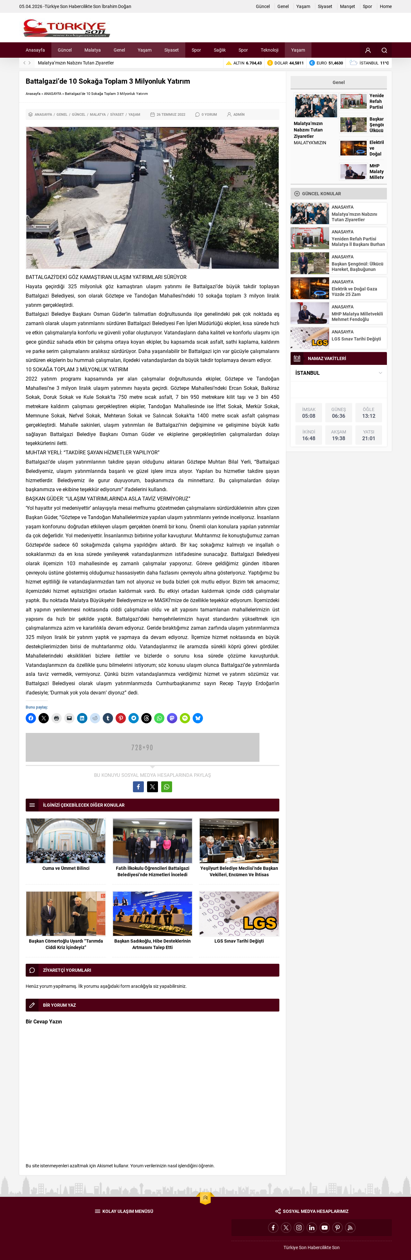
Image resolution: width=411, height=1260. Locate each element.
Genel (62, 114)
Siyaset (117, 114)
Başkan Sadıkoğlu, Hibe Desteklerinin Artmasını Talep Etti (152, 944)
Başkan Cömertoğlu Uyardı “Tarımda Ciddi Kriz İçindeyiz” (66, 944)
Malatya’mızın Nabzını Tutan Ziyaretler (76, 63)
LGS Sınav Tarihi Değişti (239, 941)
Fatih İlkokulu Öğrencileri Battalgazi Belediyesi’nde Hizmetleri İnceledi (152, 871)
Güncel (78, 114)
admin (239, 114)
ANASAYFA (52, 93)
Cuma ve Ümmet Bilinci (66, 868)
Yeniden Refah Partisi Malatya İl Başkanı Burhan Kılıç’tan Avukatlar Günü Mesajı (358, 247)
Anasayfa (33, 93)
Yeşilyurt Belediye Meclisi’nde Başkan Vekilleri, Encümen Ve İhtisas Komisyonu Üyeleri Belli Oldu (239, 874)
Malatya (98, 114)
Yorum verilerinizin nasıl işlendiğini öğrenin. (172, 1166)
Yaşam (134, 114)
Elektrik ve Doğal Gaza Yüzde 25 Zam (354, 291)
